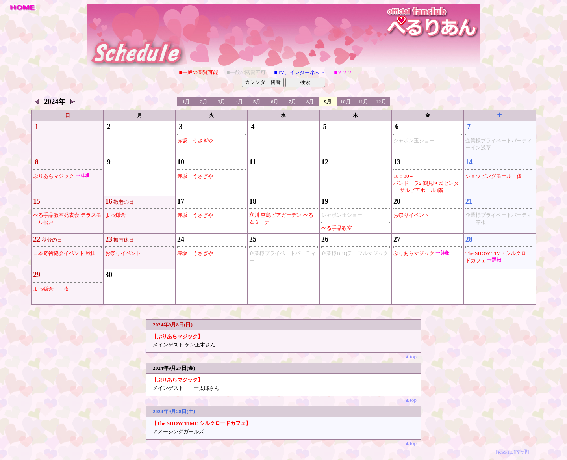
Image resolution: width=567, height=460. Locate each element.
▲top (411, 356)
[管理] (522, 452)
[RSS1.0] (505, 452)
